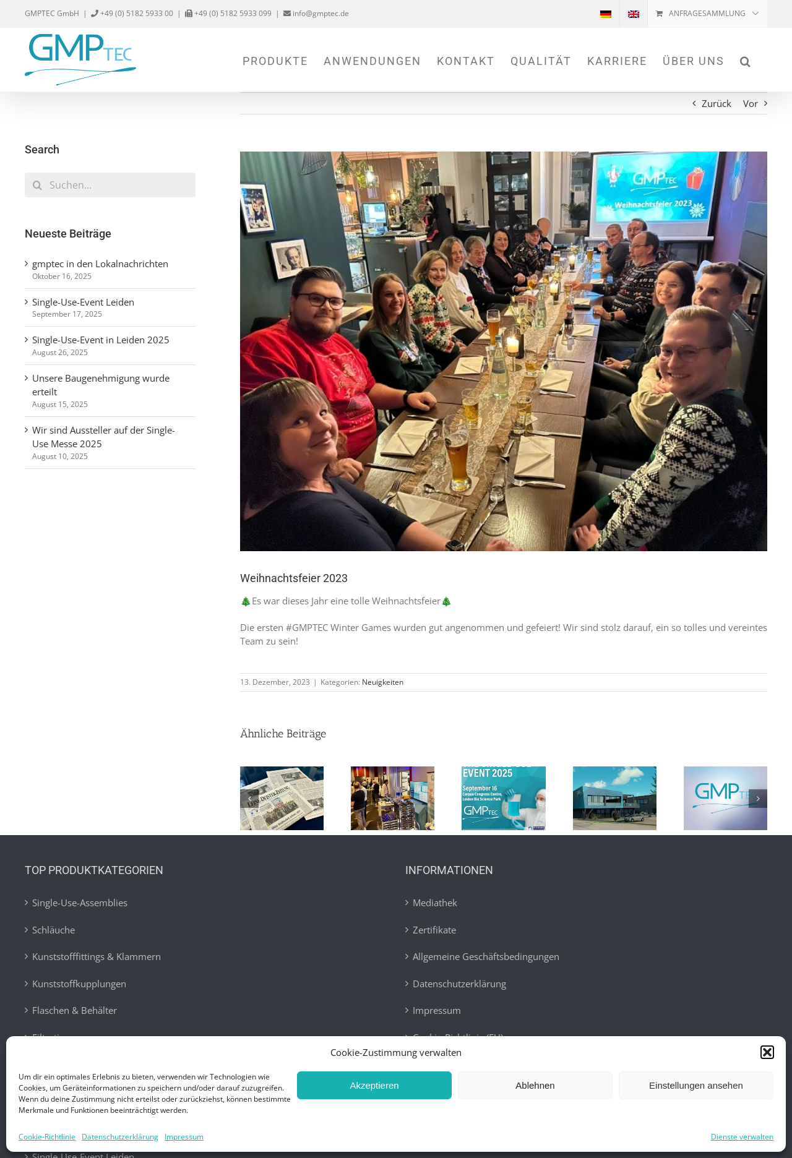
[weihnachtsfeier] (503, 351)
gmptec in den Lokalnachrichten (100, 263)
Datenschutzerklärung (120, 1136)
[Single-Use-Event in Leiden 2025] (503, 772)
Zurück (716, 103)
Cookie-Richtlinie (47, 1136)
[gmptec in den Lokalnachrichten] (282, 772)
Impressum (184, 1136)
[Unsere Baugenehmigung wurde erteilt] (614, 772)
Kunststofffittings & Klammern (96, 956)
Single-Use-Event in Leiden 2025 (101, 339)
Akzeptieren (374, 1085)
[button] (767, 1052)
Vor (750, 103)
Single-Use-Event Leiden (83, 302)
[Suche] (37, 185)
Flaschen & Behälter (74, 1010)
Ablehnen (534, 1085)
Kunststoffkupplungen (79, 983)
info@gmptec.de (320, 13)
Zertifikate (434, 930)
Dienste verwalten (742, 1136)
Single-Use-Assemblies (79, 902)
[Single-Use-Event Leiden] (392, 772)
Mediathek (435, 902)
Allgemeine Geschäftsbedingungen (486, 956)
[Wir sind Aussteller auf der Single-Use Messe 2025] (725, 772)
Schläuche (53, 930)
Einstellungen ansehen (696, 1085)
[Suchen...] (110, 185)
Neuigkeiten (382, 682)
